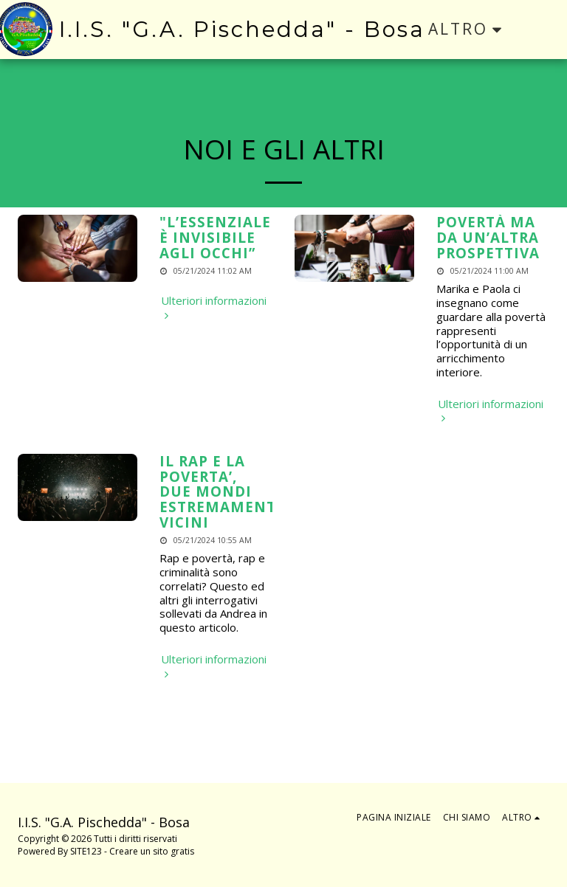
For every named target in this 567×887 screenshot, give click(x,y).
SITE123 (86, 851)
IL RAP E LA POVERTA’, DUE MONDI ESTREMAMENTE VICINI (222, 491)
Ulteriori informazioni (214, 307)
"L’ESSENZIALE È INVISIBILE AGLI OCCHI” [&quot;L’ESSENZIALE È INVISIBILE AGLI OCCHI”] (215, 237)
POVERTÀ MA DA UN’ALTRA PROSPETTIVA (488, 237)
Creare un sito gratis (151, 851)
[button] (542, 29)
